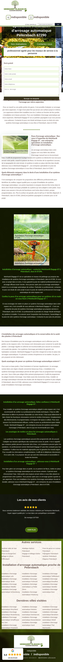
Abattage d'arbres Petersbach (28, 550)
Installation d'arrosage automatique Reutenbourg (10, 613)
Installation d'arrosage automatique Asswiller (29, 575)
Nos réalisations (18, 44)
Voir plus (31, 530)
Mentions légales (47, 658)
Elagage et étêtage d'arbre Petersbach (31, 555)
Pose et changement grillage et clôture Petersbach (9, 556)
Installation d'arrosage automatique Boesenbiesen (31, 618)
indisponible (18, 17)
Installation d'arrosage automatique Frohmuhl (29, 580)
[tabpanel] (31, 281)
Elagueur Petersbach (49, 559)
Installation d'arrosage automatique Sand (29, 624)
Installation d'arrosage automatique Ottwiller (9, 585)
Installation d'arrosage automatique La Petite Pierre (29, 586)
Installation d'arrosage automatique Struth (9, 580)
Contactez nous (44, 44)
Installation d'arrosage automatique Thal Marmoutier (50, 625)
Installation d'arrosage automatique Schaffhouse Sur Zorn (10, 619)
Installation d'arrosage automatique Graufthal (50, 580)
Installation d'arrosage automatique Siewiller (50, 585)
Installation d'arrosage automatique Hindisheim (50, 608)
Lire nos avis (12, 658)
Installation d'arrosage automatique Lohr (9, 575)
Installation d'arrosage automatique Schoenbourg (11, 591)
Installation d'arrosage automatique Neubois (29, 608)
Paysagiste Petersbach (50, 554)
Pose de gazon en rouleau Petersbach (51, 550)
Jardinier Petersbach (49, 556)
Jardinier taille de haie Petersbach (9, 550)
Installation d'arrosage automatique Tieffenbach (50, 575)
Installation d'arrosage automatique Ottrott (50, 618)
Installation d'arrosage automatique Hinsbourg (30, 593)
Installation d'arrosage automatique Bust (50, 591)
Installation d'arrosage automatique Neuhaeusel (30, 613)
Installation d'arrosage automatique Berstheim (50, 613)
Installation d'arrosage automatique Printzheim (10, 626)
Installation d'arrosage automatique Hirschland (10, 608)
